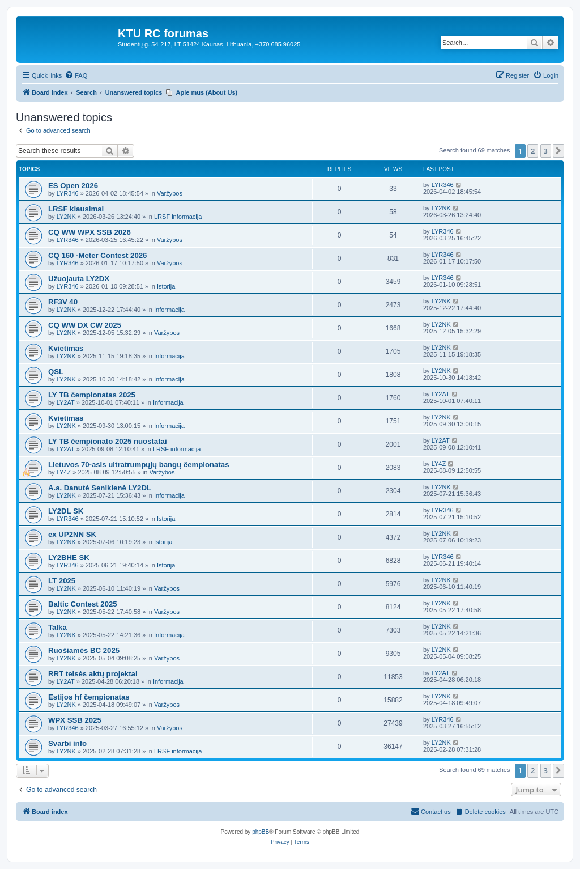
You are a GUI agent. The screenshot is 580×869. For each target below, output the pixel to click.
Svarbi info (67, 743)
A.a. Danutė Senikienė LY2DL (99, 488)
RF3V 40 (63, 302)
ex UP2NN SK (72, 534)
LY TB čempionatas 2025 (91, 395)
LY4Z (64, 472)
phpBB (260, 832)
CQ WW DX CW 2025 (84, 325)
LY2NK (66, 216)
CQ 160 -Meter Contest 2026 (97, 255)
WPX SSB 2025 (74, 720)
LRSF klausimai (76, 209)
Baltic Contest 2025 (82, 604)
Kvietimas (65, 348)
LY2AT (66, 402)
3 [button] (546, 151)
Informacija (169, 309)
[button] (558, 151)
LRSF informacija (178, 216)
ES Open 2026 (73, 185)
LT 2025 (61, 580)
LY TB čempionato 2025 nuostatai (107, 441)
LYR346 (68, 193)
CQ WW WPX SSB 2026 (89, 232)
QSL (55, 371)
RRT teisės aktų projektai (93, 673)
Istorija (166, 286)
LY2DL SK (65, 511)
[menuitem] (76, 75)
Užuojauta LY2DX (78, 278)
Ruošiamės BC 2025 (84, 650)
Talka (57, 627)
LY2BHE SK (68, 557)
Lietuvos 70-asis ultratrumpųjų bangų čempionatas (138, 464)
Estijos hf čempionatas (89, 697)
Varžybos (169, 193)
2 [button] (533, 151)
